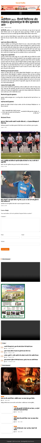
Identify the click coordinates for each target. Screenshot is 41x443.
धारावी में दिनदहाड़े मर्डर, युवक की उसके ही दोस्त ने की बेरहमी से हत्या (18, 346)
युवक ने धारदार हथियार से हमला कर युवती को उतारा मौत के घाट (17, 351)
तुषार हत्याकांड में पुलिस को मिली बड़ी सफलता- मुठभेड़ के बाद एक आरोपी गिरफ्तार (21, 359)
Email (23, 234)
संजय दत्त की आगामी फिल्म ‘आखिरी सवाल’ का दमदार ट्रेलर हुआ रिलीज (17, 398)
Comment (3, 216)
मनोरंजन (2, 396)
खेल (2, 17)
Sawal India (20, 3)
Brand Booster (31, 441)
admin (2, 27)
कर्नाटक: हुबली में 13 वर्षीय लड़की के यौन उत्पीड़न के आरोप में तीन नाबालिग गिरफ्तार (21, 355)
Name (2, 234)
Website (2, 241)
